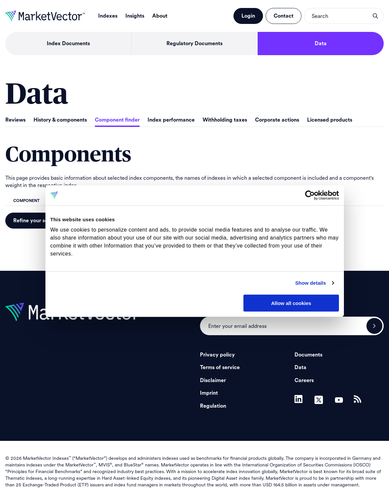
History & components (60, 120)
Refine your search (36, 220)
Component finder (117, 120)
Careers (304, 380)
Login (248, 16)
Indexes (107, 16)
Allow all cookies (291, 303)
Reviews (15, 120)
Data (321, 43)
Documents (308, 354)
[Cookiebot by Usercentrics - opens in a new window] (310, 195)
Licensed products (329, 120)
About (159, 16)
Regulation (213, 406)
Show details (310, 283)
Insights (134, 16)
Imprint (209, 393)
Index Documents (68, 43)
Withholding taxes (225, 120)
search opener (375, 16)
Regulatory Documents (194, 43)
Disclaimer (213, 380)
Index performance (171, 120)
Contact (283, 16)
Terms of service (220, 367)
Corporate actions (277, 120)
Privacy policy (217, 354)
